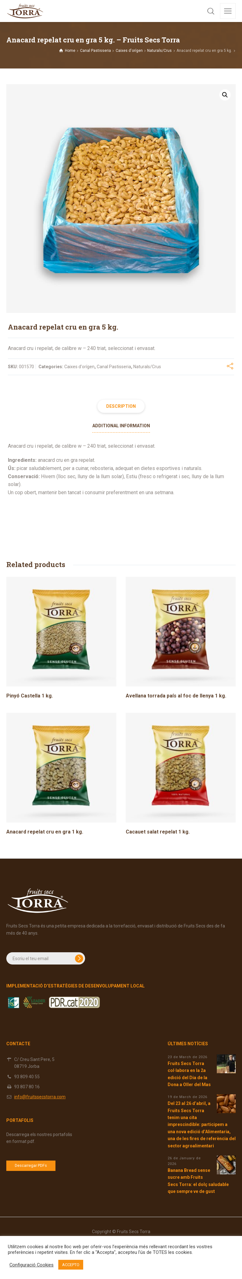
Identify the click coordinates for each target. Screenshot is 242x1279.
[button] (225, 95)
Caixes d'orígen (129, 50)
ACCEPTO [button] (70, 1264)
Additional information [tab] (121, 425)
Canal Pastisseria (95, 50)
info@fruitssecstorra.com (40, 1096)
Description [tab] (121, 406)
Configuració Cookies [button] (31, 1265)
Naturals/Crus (159, 50)
